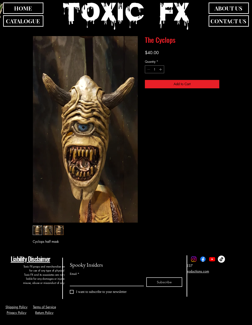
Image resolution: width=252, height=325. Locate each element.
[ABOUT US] (229, 8)
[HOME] (23, 8)
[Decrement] (148, 69)
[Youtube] (212, 259)
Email (74, 274)
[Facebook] (203, 259)
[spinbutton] (154, 69)
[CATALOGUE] (23, 21)
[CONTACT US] (229, 21)
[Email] (105, 281)
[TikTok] (221, 259)
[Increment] (161, 69)
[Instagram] (193, 259)
